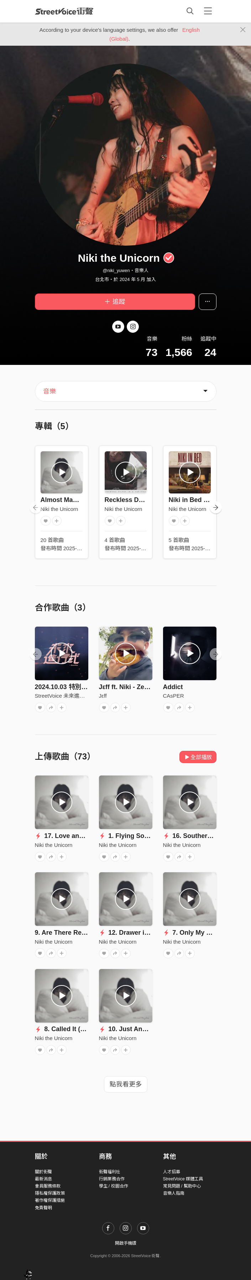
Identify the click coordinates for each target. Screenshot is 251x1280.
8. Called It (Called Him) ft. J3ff (86, 1029)
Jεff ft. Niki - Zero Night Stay (141, 687)
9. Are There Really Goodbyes (80, 932)
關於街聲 (43, 1171)
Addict (173, 687)
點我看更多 (126, 1084)
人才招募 (171, 1171)
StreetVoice (64, 11)
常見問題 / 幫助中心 (182, 1186)
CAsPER (173, 696)
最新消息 (43, 1178)
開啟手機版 (125, 1243)
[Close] (243, 30)
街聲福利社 (109, 1171)
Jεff (103, 696)
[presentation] (36, 507)
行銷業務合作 (112, 1178)
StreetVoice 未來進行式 (62, 696)
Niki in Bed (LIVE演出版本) (208, 499)
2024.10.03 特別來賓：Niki (74, 687)
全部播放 (198, 757)
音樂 (49, 391)
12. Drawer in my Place (138, 932)
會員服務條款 (48, 1186)
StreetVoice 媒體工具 (183, 1178)
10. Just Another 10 (133, 1029)
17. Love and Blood (69, 835)
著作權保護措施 (50, 1200)
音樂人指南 (173, 1193)
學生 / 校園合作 (113, 1186)
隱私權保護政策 (50, 1193)
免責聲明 (43, 1207)
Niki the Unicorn (59, 509)
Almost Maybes (64, 499)
